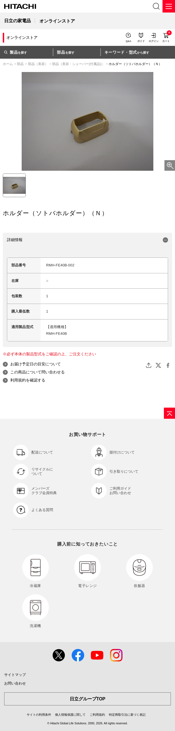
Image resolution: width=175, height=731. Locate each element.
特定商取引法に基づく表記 (127, 714)
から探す (126, 52)
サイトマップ (15, 675)
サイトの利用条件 (39, 714)
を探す (15, 52)
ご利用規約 (97, 714)
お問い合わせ (15, 683)
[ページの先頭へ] (169, 413)
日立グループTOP (88, 699)
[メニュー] (168, 6)
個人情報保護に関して (70, 714)
